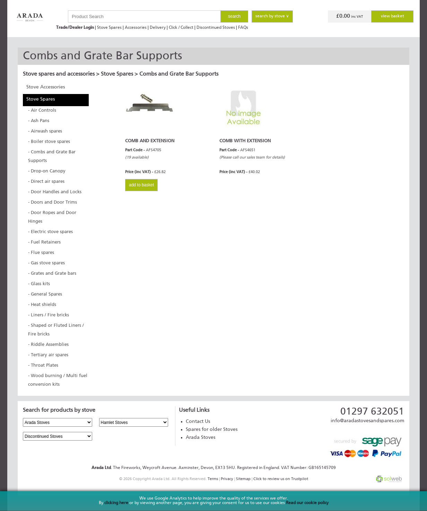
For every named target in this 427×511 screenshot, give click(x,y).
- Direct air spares (46, 181)
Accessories (136, 28)
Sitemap (243, 479)
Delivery (158, 28)
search (234, 16)
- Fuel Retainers (44, 242)
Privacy (227, 479)
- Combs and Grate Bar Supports (52, 156)
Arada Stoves (200, 437)
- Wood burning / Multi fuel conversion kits (57, 380)
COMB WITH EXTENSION (245, 141)
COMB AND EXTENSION (149, 141)
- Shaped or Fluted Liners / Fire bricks (56, 330)
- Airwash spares (45, 131)
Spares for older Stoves (211, 429)
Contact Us (198, 421)
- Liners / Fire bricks (48, 315)
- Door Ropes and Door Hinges (52, 217)
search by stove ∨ (272, 16)
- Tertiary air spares (48, 355)
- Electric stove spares (50, 232)
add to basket (141, 184)
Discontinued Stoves (216, 28)
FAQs (243, 28)
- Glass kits (39, 284)
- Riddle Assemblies (48, 344)
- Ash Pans (38, 121)
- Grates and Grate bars (52, 273)
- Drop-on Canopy (47, 171)
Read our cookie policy (307, 503)
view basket (392, 16)
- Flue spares (41, 252)
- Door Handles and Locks (54, 192)
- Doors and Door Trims (52, 202)
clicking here (116, 503)
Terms (213, 479)
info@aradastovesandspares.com (367, 420)
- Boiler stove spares (49, 141)
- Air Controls (42, 110)
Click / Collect (181, 28)
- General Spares (45, 294)
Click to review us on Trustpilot (280, 479)
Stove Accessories (45, 87)
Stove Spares (109, 28)
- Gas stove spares (46, 263)
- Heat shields (42, 305)
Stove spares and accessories (59, 74)
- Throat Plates (43, 365)
